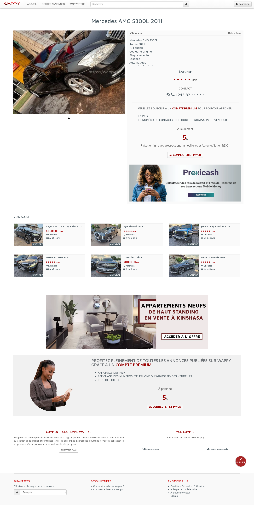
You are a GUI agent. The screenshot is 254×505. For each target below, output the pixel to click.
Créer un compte (217, 448)
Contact (174, 496)
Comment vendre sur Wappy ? (108, 486)
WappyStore (78, 4)
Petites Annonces (53, 4)
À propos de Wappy (180, 492)
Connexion (242, 4)
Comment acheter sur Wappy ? (109, 489)
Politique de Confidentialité (183, 489)
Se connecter (150, 448)
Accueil (32, 4)
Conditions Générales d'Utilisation (187, 486)
